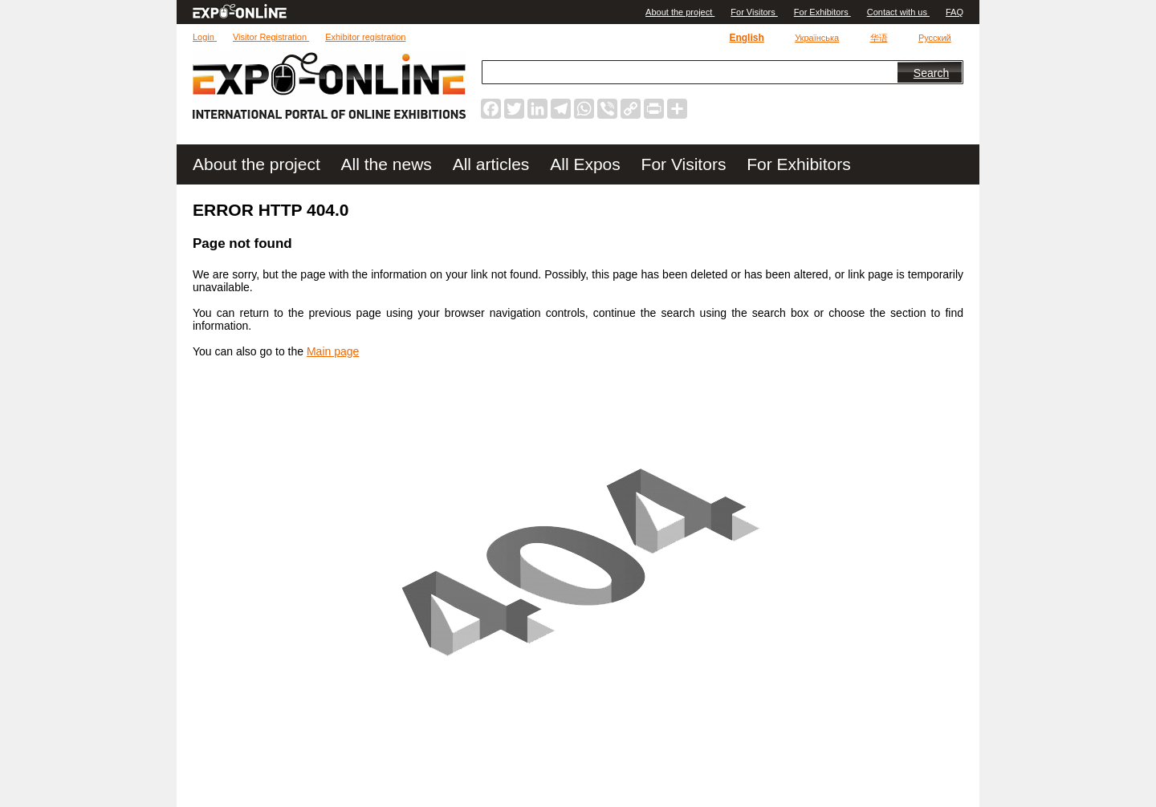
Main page (333, 351)
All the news (389, 164)
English (746, 37)
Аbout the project (679, 12)
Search (931, 73)
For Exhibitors (822, 12)
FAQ (954, 12)
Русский (934, 38)
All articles (494, 164)
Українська (817, 38)
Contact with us (898, 12)
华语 (879, 38)
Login (205, 37)
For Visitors (754, 12)
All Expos (587, 164)
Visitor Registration (271, 37)
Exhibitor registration (365, 37)
